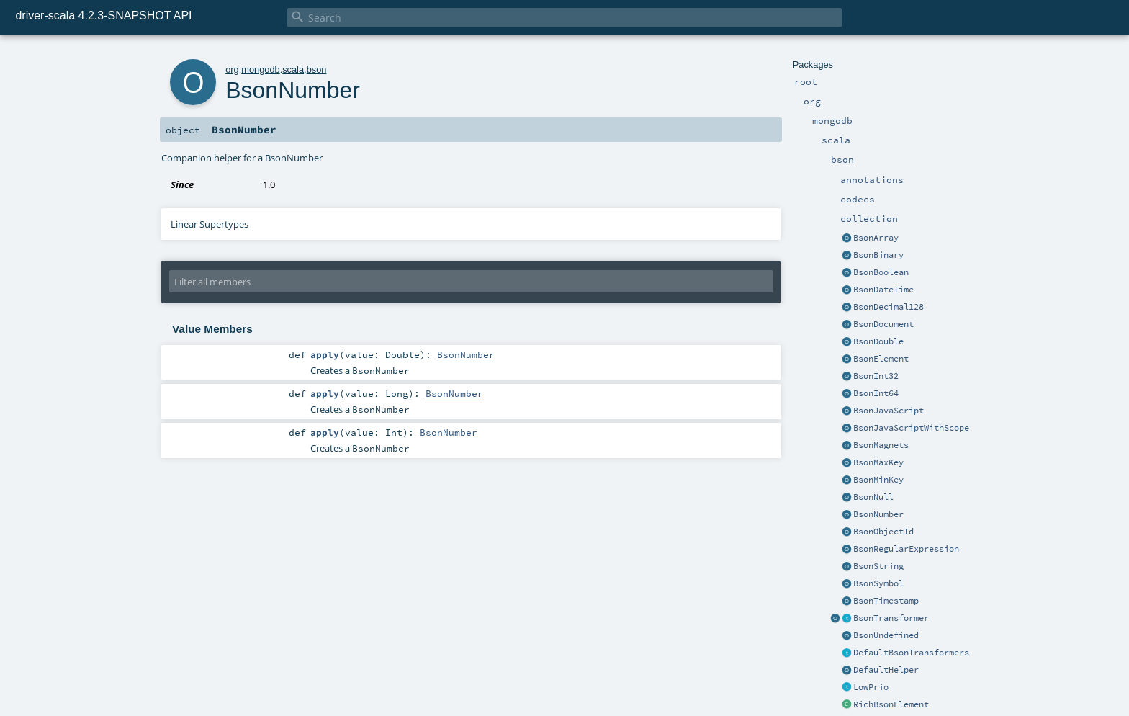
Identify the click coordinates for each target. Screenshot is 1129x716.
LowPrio (871, 687)
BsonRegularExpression (906, 549)
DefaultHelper (886, 670)
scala (293, 69)
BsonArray (876, 238)
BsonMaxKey (878, 462)
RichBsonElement (891, 704)
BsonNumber (878, 514)
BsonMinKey (878, 480)
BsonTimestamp (886, 601)
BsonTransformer (891, 618)
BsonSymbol (878, 583)
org (232, 69)
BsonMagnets (881, 445)
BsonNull (873, 497)
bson (317, 69)
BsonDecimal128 (888, 307)
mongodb (260, 69)
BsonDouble (878, 341)
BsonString (878, 566)
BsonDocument (883, 324)
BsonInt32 (876, 376)
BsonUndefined (886, 635)
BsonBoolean (881, 272)
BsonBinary (878, 255)
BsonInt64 (876, 393)
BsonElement (881, 359)
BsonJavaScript (888, 411)
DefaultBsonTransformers (911, 653)
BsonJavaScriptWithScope (911, 428)
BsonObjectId (883, 532)
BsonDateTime (883, 290)
